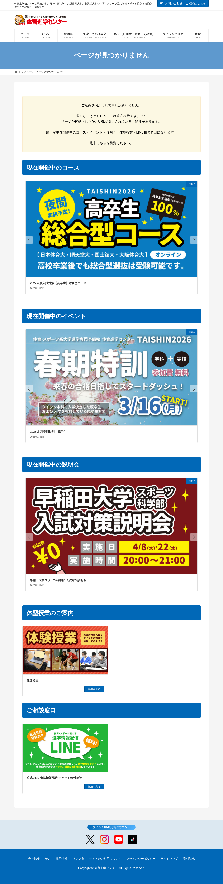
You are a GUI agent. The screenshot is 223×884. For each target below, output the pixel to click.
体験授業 (32, 680)
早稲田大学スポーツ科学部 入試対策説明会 (58, 580)
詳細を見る (94, 689)
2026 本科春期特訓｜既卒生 (48, 431)
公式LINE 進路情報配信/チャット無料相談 (54, 777)
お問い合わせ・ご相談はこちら (183, 3)
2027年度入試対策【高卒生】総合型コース (58, 283)
